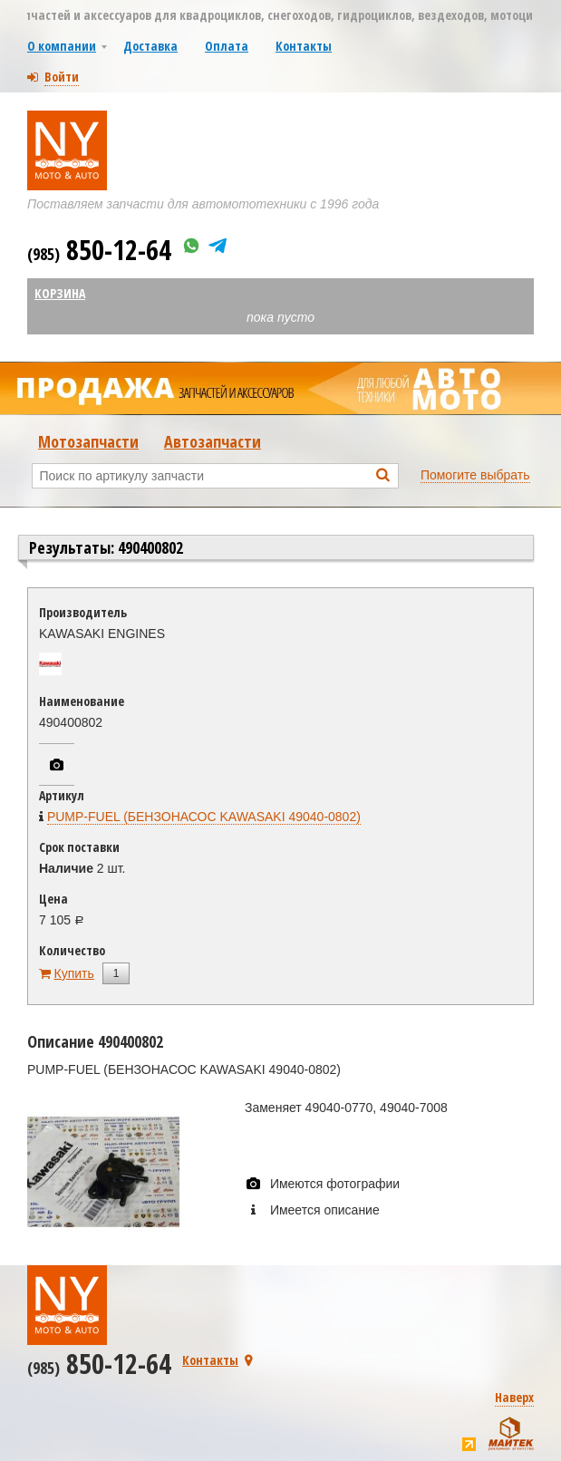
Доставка (150, 45)
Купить (74, 973)
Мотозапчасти (88, 441)
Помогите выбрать (475, 475)
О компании (61, 45)
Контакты (304, 45)
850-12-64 (99, 249)
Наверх (514, 1397)
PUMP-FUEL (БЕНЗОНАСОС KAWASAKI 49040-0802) (204, 816)
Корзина (59, 293)
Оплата (226, 45)
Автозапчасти (212, 441)
